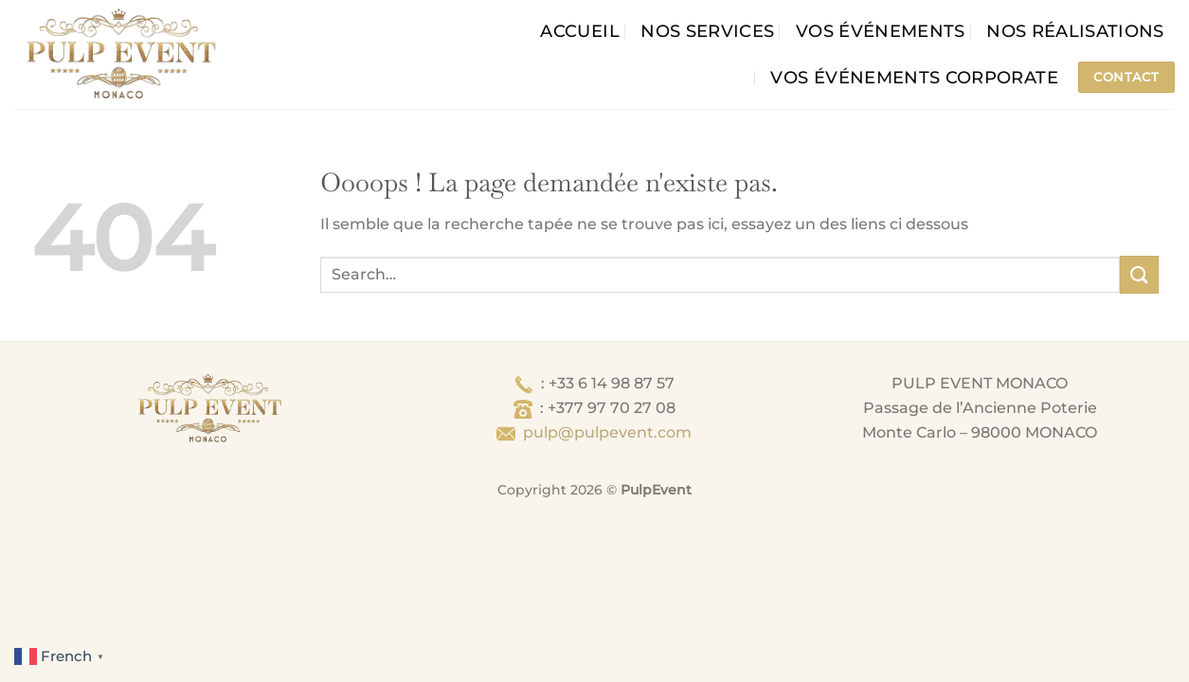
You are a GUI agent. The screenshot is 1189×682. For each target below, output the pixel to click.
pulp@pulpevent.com (607, 432)
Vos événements (880, 31)
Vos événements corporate (913, 77)
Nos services (707, 31)
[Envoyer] (1139, 274)
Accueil (579, 31)
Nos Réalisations (1075, 31)
